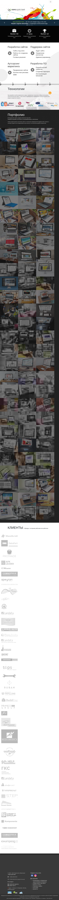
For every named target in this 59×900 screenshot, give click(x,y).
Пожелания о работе (37, 886)
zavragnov (11, 881)
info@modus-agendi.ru (14, 884)
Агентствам (35, 887)
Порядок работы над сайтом (39, 883)
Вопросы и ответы (37, 884)
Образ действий (11, 874)
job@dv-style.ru (12, 885)
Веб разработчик (18, 22)
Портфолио (16, 115)
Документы (35, 888)
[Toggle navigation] (50, 2)
